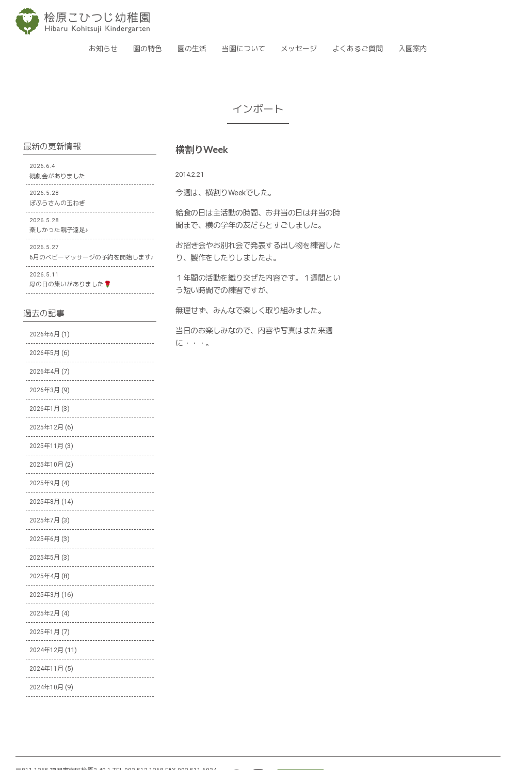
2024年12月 (46, 650)
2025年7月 (44, 520)
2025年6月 (44, 539)
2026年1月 (44, 408)
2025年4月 (44, 576)
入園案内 (412, 48)
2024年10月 (46, 687)
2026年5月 (44, 353)
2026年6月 (44, 334)
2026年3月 (44, 390)
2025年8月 (44, 501)
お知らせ (103, 48)
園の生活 (192, 48)
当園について (243, 48)
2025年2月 (44, 613)
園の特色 (147, 48)
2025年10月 (46, 464)
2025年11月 (46, 446)
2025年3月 (44, 594)
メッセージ (299, 48)
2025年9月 (44, 483)
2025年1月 (44, 632)
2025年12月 (46, 427)
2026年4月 (44, 371)
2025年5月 (44, 557)
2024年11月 (46, 668)
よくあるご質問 (357, 48)
